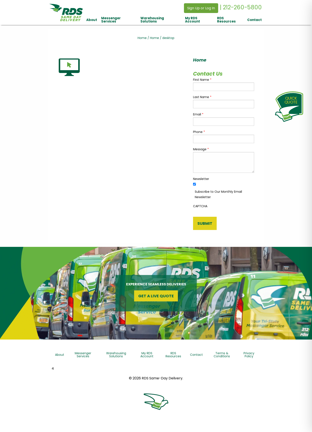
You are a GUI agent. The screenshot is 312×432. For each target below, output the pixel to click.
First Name (202, 80)
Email (198, 114)
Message (201, 149)
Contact (254, 20)
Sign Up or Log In (201, 8)
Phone (199, 132)
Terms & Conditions (222, 354)
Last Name (202, 97)
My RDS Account (192, 20)
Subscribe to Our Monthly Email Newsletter (218, 194)
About (91, 20)
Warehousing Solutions (152, 20)
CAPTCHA (200, 206)
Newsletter (201, 179)
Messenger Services (111, 20)
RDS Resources (226, 20)
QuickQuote (290, 100)
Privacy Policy (249, 354)
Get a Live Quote (156, 296)
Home (142, 38)
